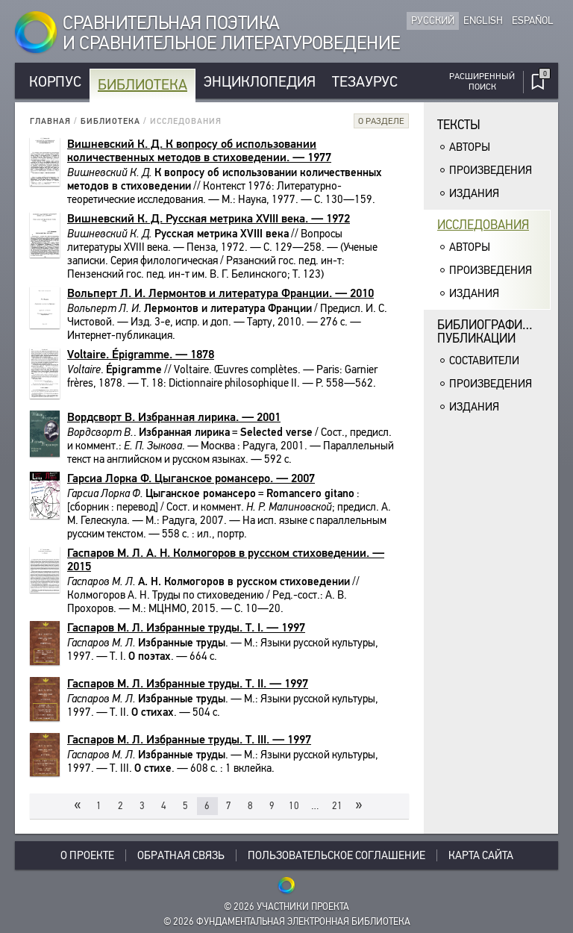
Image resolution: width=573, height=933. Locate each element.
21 (337, 805)
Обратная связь (181, 855)
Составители (484, 360)
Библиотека (142, 84)
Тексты (458, 125)
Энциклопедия (260, 81)
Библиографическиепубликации (494, 331)
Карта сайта (480, 855)
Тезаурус (365, 81)
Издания (474, 193)
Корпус (55, 81)
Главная (50, 121)
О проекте (87, 855)
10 (294, 805)
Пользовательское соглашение (336, 855)
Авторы (469, 147)
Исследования (483, 225)
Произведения (490, 170)
